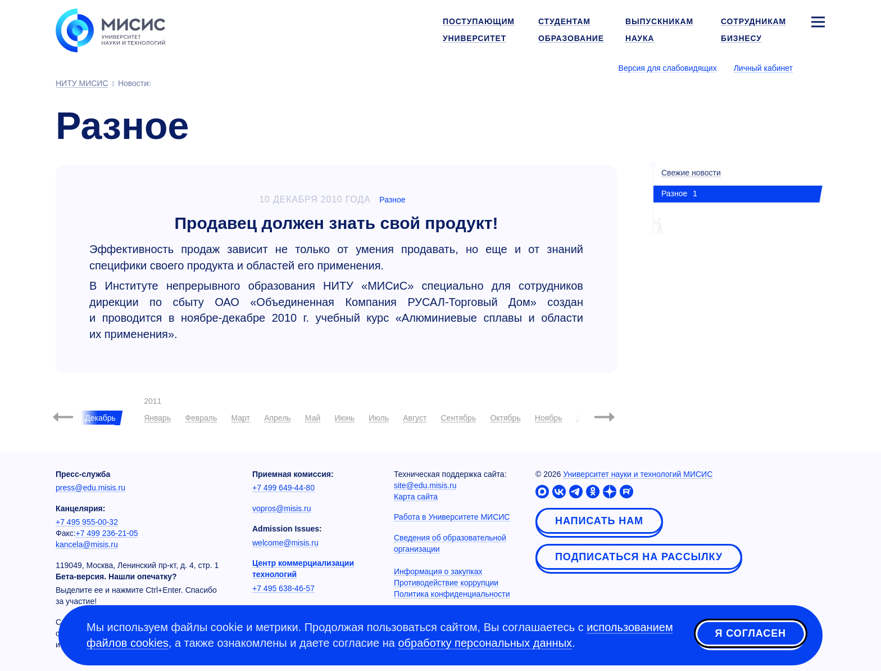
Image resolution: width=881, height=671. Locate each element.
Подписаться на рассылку (639, 556)
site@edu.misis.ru (425, 485)
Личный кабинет (763, 68)
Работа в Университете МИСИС (452, 516)
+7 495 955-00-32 (87, 521)
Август (414, 417)
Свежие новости (691, 172)
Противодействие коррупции (446, 582)
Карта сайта (416, 496)
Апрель (277, 417)
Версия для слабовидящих (668, 68)
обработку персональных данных (485, 643)
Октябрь (505, 417)
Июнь (344, 417)
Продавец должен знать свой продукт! (336, 223)
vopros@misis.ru (281, 508)
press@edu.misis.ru (90, 487)
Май (312, 417)
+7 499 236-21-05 (107, 533)
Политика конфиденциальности (452, 593)
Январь (157, 417)
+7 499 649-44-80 (283, 487)
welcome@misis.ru (285, 542)
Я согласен (750, 633)
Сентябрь (458, 417)
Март (240, 417)
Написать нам (599, 520)
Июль (379, 417)
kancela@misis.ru (87, 544)
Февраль (201, 417)
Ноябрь (548, 417)
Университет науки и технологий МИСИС (637, 474)
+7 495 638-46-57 (283, 588)
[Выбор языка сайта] (817, 67)
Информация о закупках (438, 571)
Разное (392, 199)
